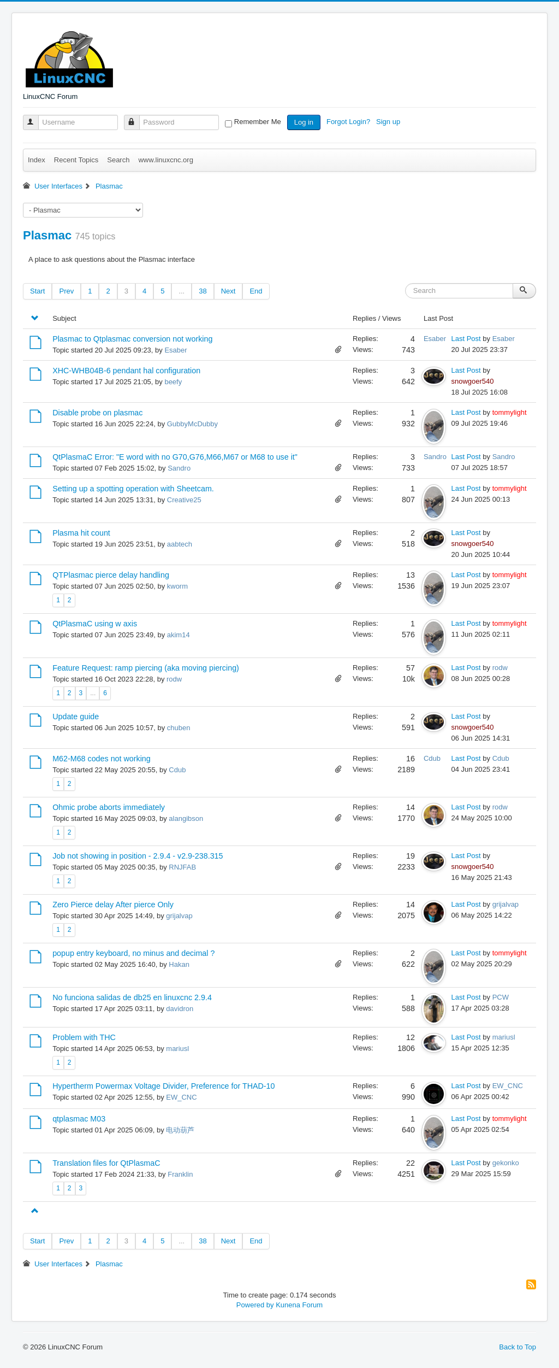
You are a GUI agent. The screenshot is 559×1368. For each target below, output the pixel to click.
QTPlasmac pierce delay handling (110, 575)
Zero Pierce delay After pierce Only (113, 904)
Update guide (75, 716)
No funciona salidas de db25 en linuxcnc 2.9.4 (132, 997)
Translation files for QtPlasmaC (106, 1163)
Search (118, 160)
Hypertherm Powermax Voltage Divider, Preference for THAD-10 (163, 1086)
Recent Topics (76, 160)
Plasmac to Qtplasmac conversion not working (132, 338)
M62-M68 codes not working (101, 758)
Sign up (389, 122)
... (182, 291)
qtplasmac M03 (78, 1118)
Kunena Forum (299, 1305)
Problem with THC (84, 1037)
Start (37, 291)
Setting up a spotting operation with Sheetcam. (133, 488)
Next (228, 291)
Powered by (255, 1305)
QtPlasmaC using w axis (94, 623)
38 (202, 291)
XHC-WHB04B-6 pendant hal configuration (126, 370)
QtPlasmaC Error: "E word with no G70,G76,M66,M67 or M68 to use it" (175, 457)
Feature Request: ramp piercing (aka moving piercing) (145, 668)
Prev (66, 291)
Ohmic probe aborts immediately (108, 807)
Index (36, 160)
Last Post (466, 338)
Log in (303, 122)
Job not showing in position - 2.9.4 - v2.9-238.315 (137, 856)
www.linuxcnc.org (165, 160)
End (255, 291)
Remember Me (257, 122)
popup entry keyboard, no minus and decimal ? (133, 953)
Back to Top (517, 1347)
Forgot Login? (349, 122)
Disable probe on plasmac (97, 412)
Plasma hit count (81, 533)
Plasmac (47, 235)
